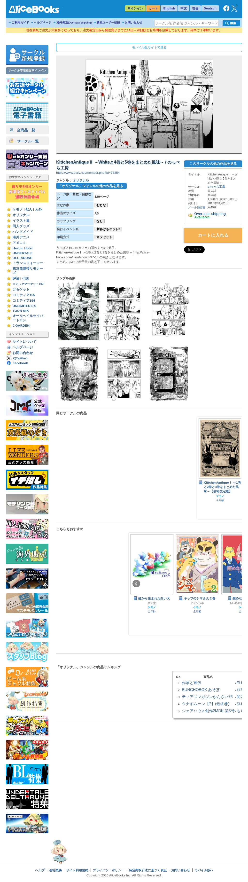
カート (153, 8)
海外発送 (74, 22)
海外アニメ (21, 237)
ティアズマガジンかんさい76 (207, 696)
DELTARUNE (22, 258)
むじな (101, 205)
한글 (195, 8)
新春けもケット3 (108, 229)
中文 (183, 8)
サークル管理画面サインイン (27, 70)
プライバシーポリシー (108, 870)
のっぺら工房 (216, 187)
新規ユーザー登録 (108, 22)
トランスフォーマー (28, 263)
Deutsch (210, 8)
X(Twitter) (20, 358)
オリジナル (21, 215)
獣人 (28, 209)
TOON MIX (21, 311)
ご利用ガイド (20, 22)
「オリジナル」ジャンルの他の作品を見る (91, 186)
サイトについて (24, 342)
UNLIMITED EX (24, 306)
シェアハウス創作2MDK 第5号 (208, 711)
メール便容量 (197, 207)
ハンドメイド (23, 232)
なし (99, 221)
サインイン (135, 8)
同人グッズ (21, 226)
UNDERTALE (23, 253)
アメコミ (19, 243)
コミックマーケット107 (28, 284)
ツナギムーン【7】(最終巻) (205, 703)
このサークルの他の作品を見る (213, 163)
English (169, 8)
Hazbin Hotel (22, 248)
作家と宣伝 (191, 682)
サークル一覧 (24, 141)
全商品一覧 (22, 130)
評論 (16, 278)
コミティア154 (24, 300)
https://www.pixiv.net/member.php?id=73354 (88, 172)
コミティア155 (24, 295)
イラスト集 (21, 220)
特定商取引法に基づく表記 (148, 870)
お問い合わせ (133, 22)
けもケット (21, 289)
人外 (38, 209)
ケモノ (18, 209)
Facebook (20, 363)
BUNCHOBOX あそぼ (201, 689)
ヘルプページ (42, 22)
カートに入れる (213, 235)
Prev (136, 584)
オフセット (104, 237)
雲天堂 (152, 603)
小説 (25, 278)
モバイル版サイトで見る (149, 47)
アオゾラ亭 (197, 603)
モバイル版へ (203, 870)
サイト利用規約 (77, 870)
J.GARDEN (21, 325)
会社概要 (55, 870)
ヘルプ (40, 870)
